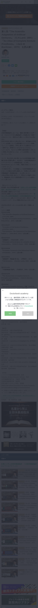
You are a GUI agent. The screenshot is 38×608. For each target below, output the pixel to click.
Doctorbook (29, 306)
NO (28, 313)
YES (10, 313)
